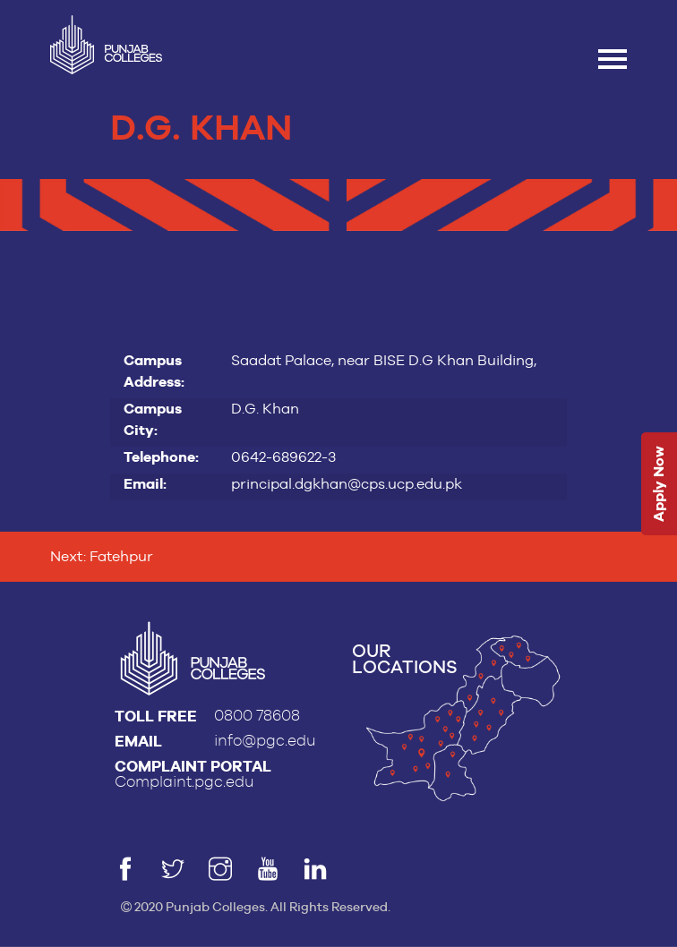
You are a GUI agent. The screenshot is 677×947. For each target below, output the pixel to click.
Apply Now (658, 485)
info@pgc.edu (265, 740)
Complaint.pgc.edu (184, 781)
